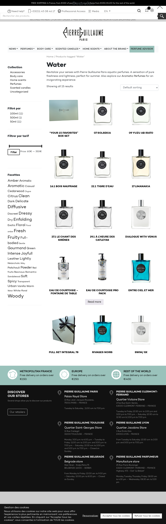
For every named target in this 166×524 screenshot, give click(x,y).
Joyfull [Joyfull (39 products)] (26, 254)
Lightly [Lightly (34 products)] (25, 258)
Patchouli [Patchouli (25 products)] (14, 267)
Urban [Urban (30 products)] (12, 286)
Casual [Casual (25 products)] (30, 186)
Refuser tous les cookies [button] (147, 516)
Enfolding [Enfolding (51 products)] (22, 220)
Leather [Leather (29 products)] (13, 258)
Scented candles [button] (66, 49)
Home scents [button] (91, 49)
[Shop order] (139, 88)
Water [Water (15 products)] (10, 291)
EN (106, 11)
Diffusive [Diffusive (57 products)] (17, 207)
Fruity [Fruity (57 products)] (14, 237)
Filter (14, 152)
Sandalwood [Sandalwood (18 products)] (14, 277)
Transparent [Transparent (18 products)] (24, 282)
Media (95, 11)
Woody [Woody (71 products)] (16, 296)
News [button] (12, 49)
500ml (14, 117)
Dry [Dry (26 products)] (10, 220)
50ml (13, 122)
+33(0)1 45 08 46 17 (43, 11)
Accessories (17, 72)
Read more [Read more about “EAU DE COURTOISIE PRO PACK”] (94, 302)
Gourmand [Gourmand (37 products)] (17, 248)
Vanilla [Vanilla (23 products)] (21, 286)
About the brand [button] (115, 49)
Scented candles (20, 88)
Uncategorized (19, 92)
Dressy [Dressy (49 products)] (25, 213)
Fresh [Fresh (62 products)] (20, 231)
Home (50, 57)
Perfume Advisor (142, 49)
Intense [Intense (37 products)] (14, 253)
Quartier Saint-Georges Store (83, 428)
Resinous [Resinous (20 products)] (19, 272)
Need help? (18, 11)
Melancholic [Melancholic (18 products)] (14, 263)
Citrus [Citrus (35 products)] (13, 196)
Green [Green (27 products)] (31, 248)
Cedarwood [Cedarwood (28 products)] (16, 191)
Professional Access (73, 11)
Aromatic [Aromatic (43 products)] (16, 186)
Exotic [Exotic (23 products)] (11, 225)
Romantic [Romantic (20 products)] (31, 272)
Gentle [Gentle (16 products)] (22, 244)
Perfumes (15, 84)
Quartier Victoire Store (130, 399)
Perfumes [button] (26, 49)
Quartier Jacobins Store (131, 428)
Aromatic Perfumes (133, 76)
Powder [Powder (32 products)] (26, 267)
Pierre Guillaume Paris (83, 34)
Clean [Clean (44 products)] (24, 196)
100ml (14, 113)
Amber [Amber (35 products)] (13, 180)
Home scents (18, 80)
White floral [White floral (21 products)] (20, 291)
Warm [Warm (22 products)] (30, 286)
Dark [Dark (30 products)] (11, 201)
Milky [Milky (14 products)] (23, 263)
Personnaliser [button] (90, 516)
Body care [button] (44, 49)
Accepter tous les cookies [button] (116, 516)
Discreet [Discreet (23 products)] (13, 214)
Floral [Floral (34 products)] (20, 225)
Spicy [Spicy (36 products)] (12, 281)
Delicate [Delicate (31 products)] (22, 201)
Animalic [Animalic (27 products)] (25, 180)
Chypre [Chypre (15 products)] (28, 191)
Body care (16, 76)
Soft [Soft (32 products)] (24, 276)
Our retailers (17, 412)
